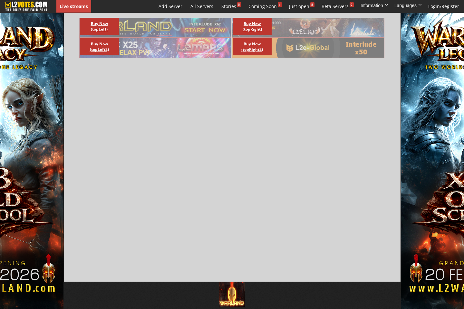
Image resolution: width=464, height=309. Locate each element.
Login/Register (443, 6)
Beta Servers (335, 6)
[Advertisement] (225, 77)
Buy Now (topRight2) (252, 46)
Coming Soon (262, 6)
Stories (228, 6)
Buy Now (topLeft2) (99, 46)
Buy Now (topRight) (252, 26)
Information (375, 5)
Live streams (74, 6)
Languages (408, 5)
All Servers (201, 6)
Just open (299, 6)
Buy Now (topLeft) (99, 26)
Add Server (170, 6)
